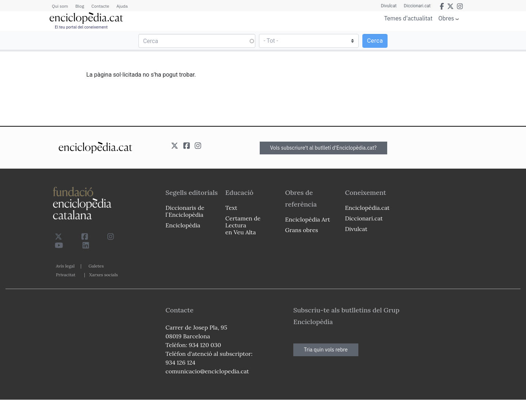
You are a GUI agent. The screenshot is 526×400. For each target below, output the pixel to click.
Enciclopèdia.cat (367, 207)
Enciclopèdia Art (307, 219)
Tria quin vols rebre (326, 349)
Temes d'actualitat (408, 18)
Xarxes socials (103, 274)
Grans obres (301, 230)
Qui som (60, 6)
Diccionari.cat (417, 5)
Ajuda (122, 6)
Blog (79, 6)
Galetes (96, 266)
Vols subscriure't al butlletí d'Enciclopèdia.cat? (323, 148)
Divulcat (389, 5)
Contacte (100, 6)
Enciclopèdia (182, 225)
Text (231, 207)
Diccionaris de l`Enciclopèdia (184, 211)
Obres (446, 18)
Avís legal (65, 266)
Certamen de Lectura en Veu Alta (242, 225)
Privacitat (65, 274)
